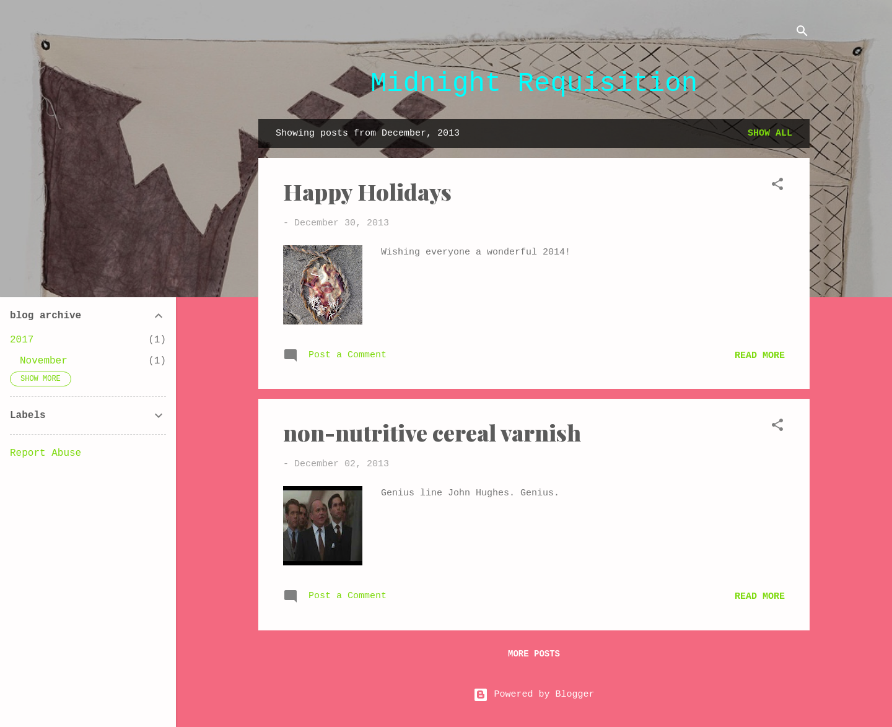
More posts (534, 654)
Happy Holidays (367, 191)
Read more (760, 355)
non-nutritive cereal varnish (432, 432)
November (44, 361)
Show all (770, 133)
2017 (21, 340)
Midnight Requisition (533, 83)
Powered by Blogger (533, 694)
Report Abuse (45, 453)
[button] (777, 186)
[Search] (802, 34)
